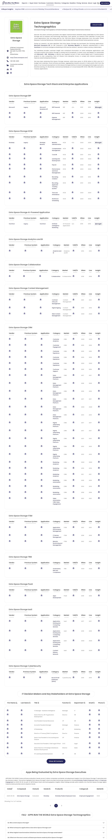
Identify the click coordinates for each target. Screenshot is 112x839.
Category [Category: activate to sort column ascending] (83, 702)
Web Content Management (50, 300)
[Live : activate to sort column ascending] (90, 102)
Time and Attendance (52, 185)
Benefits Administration (53, 142)
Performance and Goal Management (53, 170)
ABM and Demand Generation (72, 806)
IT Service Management (53, 472)
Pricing (79, 3)
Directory (57, 3)
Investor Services (68, 827)
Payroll (48, 165)
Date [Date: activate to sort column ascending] (9, 702)
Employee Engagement (86, 708)
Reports (25, 3)
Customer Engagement (53, 328)
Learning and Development (50, 160)
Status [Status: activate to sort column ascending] (36, 702)
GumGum (37, 47)
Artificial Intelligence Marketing (49, 214)
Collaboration (52, 263)
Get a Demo (105, 3)
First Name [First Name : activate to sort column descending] (12, 616)
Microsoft (40, 54)
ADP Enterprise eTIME (26, 9)
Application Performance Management (54, 467)
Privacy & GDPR (93, 836)
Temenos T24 (54, 775)
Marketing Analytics (52, 416)
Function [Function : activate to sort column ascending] (66, 616)
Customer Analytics (52, 324)
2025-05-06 (10, 708)
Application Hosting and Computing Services (53, 551)
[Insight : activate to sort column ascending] (98, 102)
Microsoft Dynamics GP (42, 45)
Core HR (48, 155)
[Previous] (50, 718)
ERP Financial (53, 107)
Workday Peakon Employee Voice (87, 693)
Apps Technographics (49, 823)
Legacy (20, 107)
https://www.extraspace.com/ (19, 57)
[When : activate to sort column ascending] (83, 102)
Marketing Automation (53, 428)
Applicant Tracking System (52, 180)
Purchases (42, 3)
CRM (59, 441)
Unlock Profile (97, 25)
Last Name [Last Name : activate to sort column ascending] (26, 616)
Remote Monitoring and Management (53, 477)
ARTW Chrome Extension (50, 827)
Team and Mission (93, 806)
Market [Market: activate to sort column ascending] (100, 702)
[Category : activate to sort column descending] (55, 102)
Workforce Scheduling (53, 189)
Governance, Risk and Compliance (52, 502)
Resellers (73, 3)
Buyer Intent (34, 3)
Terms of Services (77, 836)
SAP (46, 54)
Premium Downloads (94, 823)
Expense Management (53, 118)
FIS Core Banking (81, 775)
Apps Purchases (47, 806)
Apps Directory (47, 813)
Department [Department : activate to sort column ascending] (79, 616)
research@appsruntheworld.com (16, 823)
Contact (90, 827)
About (90, 3)
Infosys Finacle (87, 9)
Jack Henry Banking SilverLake (23, 775)
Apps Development (54, 527)
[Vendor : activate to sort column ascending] (13, 102)
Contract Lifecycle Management (52, 288)
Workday (51, 54)
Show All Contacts (56, 674)
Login (94, 3)
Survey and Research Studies (72, 820)
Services (84, 3)
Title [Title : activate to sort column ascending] (36, 616)
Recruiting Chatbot (52, 175)
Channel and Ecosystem (70, 823)
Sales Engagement (52, 443)
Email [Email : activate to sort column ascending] (92, 616)
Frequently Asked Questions (96, 813)
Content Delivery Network (54, 569)
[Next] (61, 718)
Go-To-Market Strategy (70, 813)
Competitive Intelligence (70, 809)
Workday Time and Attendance (57, 9)
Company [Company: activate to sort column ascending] (21, 702)
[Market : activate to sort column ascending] (66, 102)
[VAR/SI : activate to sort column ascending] (75, 102)
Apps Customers (48, 809)
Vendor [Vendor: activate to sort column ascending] (47, 702)
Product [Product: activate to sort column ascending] (59, 702)
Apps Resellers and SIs (49, 820)
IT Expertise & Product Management (74, 816)
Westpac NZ (75, 9)
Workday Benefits (74, 45)
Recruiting (49, 179)
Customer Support (52, 345)
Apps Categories (48, 816)
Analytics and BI (53, 240)
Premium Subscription (94, 820)
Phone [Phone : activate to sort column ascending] (101, 616)
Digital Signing (50, 293)
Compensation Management (50, 149)
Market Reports (92, 816)
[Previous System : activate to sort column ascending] (25, 102)
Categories (65, 3)
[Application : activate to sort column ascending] (40, 102)
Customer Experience (52, 333)
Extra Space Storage (23, 708)
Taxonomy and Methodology (97, 809)
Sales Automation (51, 441)
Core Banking (39, 775)
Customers (50, 3)
